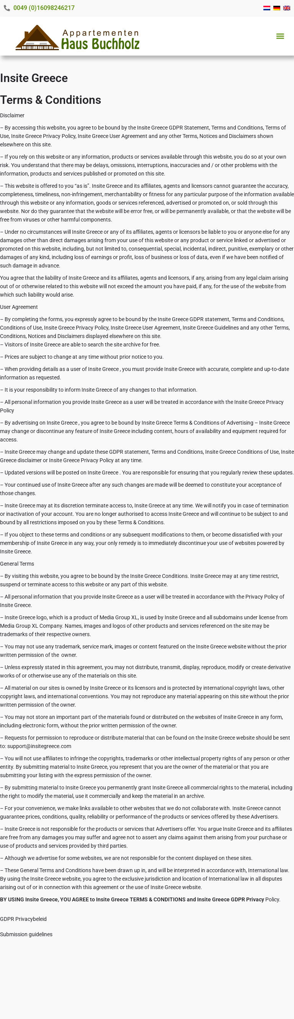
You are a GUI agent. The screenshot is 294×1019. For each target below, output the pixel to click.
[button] (280, 36)
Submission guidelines (26, 934)
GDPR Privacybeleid (23, 919)
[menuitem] (266, 8)
